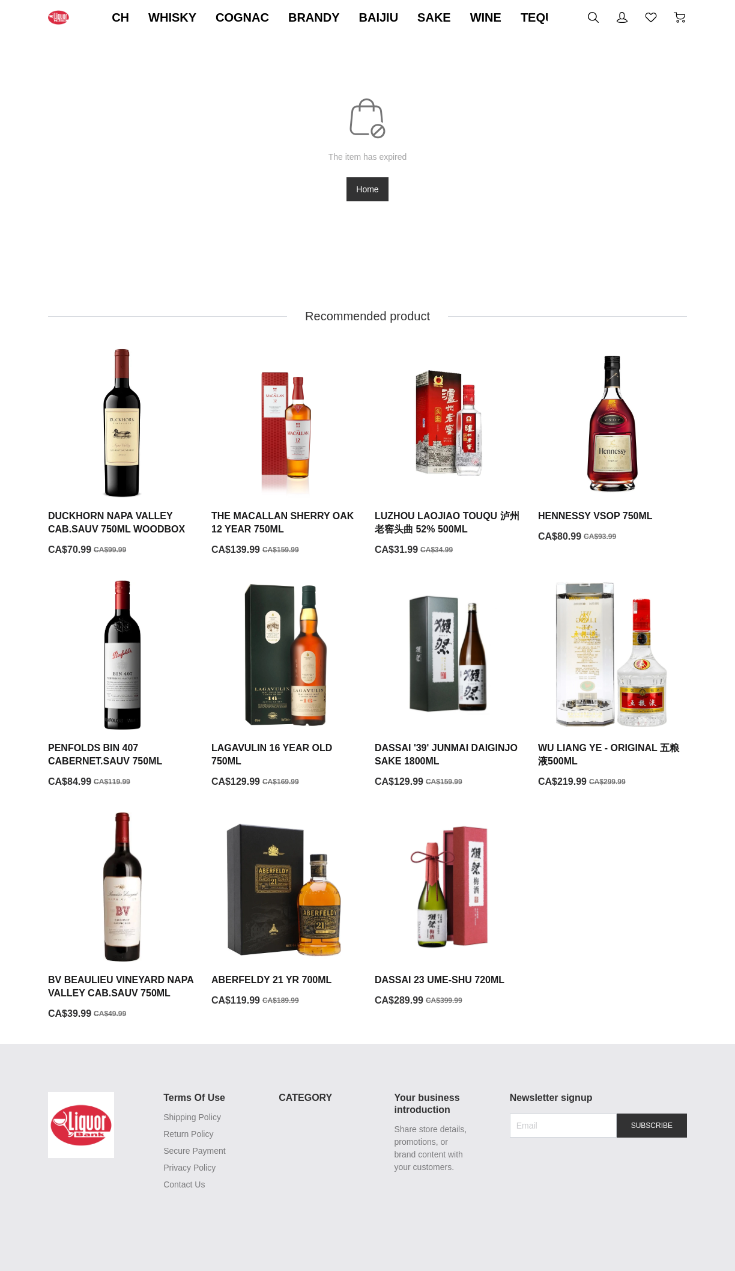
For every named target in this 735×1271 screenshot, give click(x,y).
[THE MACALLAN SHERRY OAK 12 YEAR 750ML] (285, 453)
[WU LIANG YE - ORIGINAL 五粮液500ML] (612, 685)
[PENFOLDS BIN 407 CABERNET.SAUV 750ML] (122, 685)
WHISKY (289, 17)
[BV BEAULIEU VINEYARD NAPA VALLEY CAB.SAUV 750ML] (122, 917)
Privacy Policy (188, 1168)
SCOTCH (220, 17)
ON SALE (148, 17)
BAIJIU (495, 17)
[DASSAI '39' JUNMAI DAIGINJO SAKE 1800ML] (449, 685)
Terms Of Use (192, 1098)
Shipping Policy (190, 1118)
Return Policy (186, 1134)
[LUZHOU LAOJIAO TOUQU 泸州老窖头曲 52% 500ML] (449, 453)
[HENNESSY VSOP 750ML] (612, 446)
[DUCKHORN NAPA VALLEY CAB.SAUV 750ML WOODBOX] (122, 453)
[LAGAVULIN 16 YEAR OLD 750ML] (285, 685)
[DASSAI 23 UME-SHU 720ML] (449, 910)
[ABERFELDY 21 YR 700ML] (285, 910)
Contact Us (182, 1185)
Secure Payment (193, 1151)
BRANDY (430, 17)
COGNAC (359, 17)
